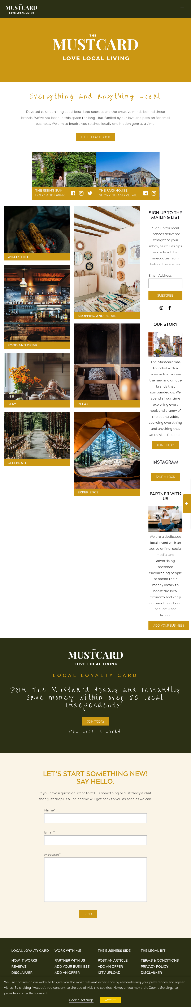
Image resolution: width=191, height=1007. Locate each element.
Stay (12, 404)
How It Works (24, 960)
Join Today (165, 445)
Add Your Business (169, 625)
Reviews (18, 966)
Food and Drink (50, 195)
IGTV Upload (109, 972)
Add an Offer (67, 972)
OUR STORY (165, 324)
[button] (182, 9)
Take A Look (165, 476)
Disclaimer (21, 972)
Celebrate (17, 462)
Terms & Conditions (160, 960)
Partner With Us (165, 496)
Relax (83, 404)
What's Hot (18, 257)
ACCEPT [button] (110, 1000)
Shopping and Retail (118, 195)
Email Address (160, 275)
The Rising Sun (48, 190)
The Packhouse (113, 190)
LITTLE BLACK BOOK (95, 137)
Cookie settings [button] (81, 1000)
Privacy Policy (154, 966)
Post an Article (112, 960)
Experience (88, 492)
